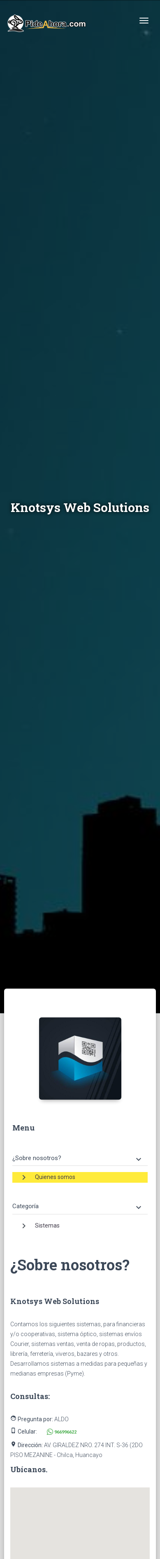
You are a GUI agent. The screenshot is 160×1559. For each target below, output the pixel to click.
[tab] (80, 1152)
